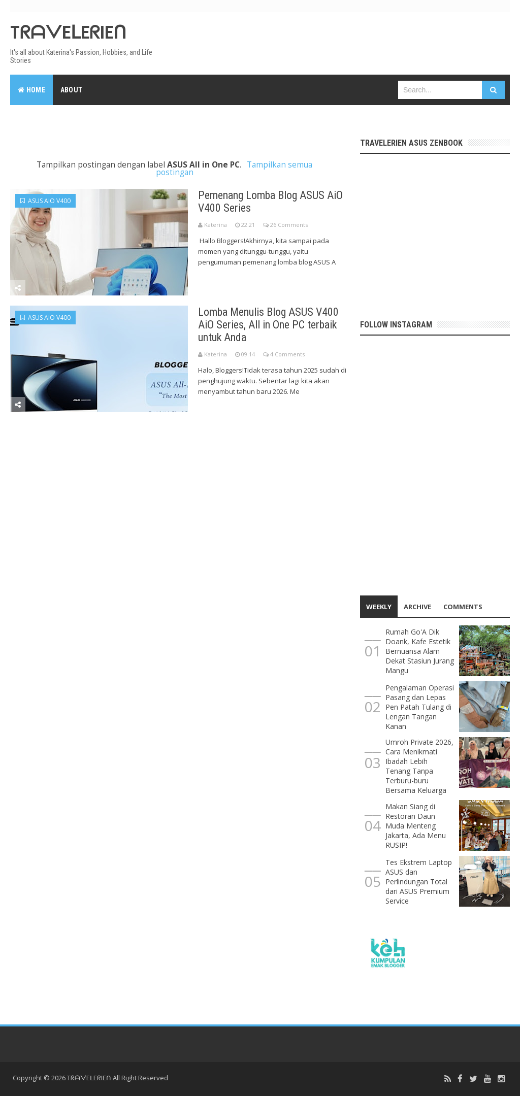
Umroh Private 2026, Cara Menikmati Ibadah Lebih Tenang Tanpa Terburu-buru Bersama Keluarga (419, 766)
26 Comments (289, 224)
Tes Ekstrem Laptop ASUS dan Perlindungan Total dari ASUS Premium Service (418, 881)
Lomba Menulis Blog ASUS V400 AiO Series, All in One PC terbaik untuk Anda (268, 325)
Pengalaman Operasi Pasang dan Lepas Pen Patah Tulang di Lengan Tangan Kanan (419, 707)
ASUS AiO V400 (45, 200)
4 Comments (287, 354)
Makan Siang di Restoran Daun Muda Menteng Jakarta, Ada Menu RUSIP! (415, 826)
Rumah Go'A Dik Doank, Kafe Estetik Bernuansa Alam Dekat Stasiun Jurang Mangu (419, 651)
